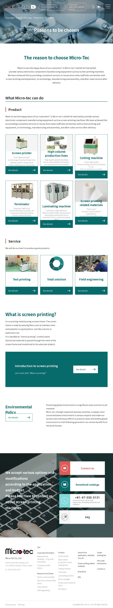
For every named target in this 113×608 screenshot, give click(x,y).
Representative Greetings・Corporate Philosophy (45, 559)
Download (82, 571)
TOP (38, 547)
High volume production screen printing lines (65, 562)
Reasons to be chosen (45, 573)
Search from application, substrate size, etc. (76, 7)
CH (29, 7)
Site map (21, 604)
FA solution (62, 589)
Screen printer (63, 556)
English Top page (24, 17)
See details (13, 170)
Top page (9, 17)
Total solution (42, 587)
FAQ (74, 517)
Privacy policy (10, 604)
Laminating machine (66, 575)
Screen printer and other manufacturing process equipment (49, 7)
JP (24, 7)
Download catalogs (79, 484)
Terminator (62, 572)
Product (61, 552)
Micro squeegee (64, 579)
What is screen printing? (46, 577)
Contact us (76, 468)
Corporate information (45, 553)
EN (33, 7)
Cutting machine (64, 568)
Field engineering (43, 590)
